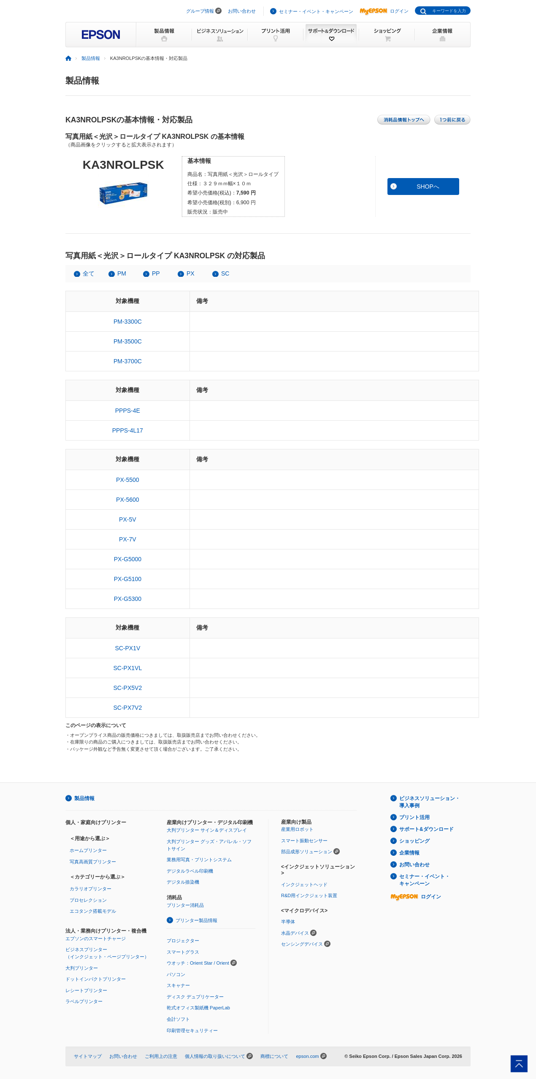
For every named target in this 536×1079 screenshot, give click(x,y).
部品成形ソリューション (306, 851)
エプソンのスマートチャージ (95, 938)
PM (121, 273)
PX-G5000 (127, 559)
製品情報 (90, 58)
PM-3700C (128, 361)
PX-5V (127, 519)
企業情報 (409, 853)
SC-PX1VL (127, 668)
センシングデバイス (302, 943)
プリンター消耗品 (185, 905)
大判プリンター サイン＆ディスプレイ (207, 830)
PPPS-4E (127, 410)
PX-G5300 (127, 598)
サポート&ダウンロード (426, 829)
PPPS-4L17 (127, 430)
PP (156, 273)
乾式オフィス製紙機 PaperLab (198, 1007)
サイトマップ (88, 1056)
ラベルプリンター (84, 1001)
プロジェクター (183, 940)
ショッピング (414, 841)
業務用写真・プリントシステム (199, 859)
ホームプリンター (88, 850)
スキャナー (178, 985)
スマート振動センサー (304, 840)
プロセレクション (88, 900)
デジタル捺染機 (183, 881)
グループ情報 (200, 11)
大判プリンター (81, 968)
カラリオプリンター (90, 888)
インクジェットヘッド (304, 884)
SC (225, 273)
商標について (274, 1056)
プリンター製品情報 (196, 920)
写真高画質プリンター (93, 861)
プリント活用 (414, 817)
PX (191, 273)
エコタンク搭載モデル (93, 911)
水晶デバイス (295, 933)
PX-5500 (127, 479)
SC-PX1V (127, 648)
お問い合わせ (242, 11)
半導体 (288, 921)
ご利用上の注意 (161, 1056)
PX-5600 (127, 499)
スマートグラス (183, 952)
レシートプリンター (86, 990)
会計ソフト (178, 1019)
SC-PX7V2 (127, 707)
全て (89, 273)
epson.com (307, 1056)
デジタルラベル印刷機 (190, 870)
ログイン (384, 11)
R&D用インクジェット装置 (309, 895)
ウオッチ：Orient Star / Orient (198, 962)
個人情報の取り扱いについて (215, 1056)
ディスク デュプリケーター (195, 996)
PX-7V (127, 539)
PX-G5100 (127, 579)
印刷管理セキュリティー (192, 1030)
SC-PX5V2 (127, 687)
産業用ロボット (297, 829)
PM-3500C (128, 341)
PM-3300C (128, 321)
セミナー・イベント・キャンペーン (316, 11)
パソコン (176, 974)
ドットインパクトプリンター (95, 979)
